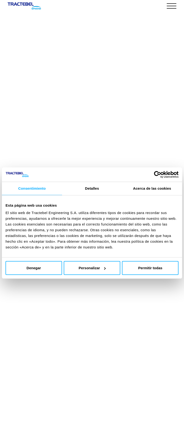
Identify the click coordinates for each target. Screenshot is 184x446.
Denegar (34, 268)
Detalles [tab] (92, 188)
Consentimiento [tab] (32, 188)
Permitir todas (150, 268)
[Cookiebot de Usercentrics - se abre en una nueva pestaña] (157, 174)
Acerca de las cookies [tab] (152, 188)
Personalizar (92, 268)
